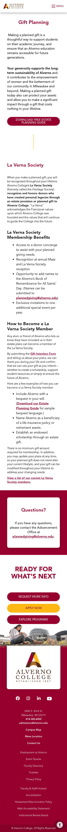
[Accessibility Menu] (59, 825)
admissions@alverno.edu (33, 723)
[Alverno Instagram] (28, 699)
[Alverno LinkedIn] (39, 699)
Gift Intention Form (43, 354)
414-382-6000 (33, 719)
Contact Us (33, 743)
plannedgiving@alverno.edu (36, 298)
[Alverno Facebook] (17, 699)
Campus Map (33, 729)
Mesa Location (33, 736)
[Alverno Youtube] (49, 699)
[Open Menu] (58, 6)
